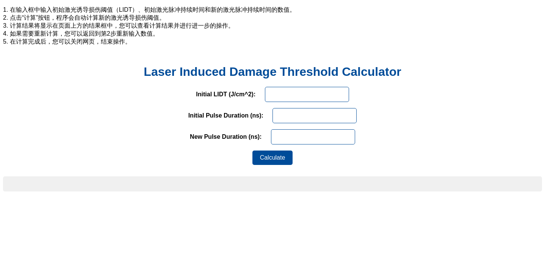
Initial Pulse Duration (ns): (225, 115)
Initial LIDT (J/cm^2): (225, 94)
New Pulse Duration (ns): (226, 136)
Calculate (272, 157)
